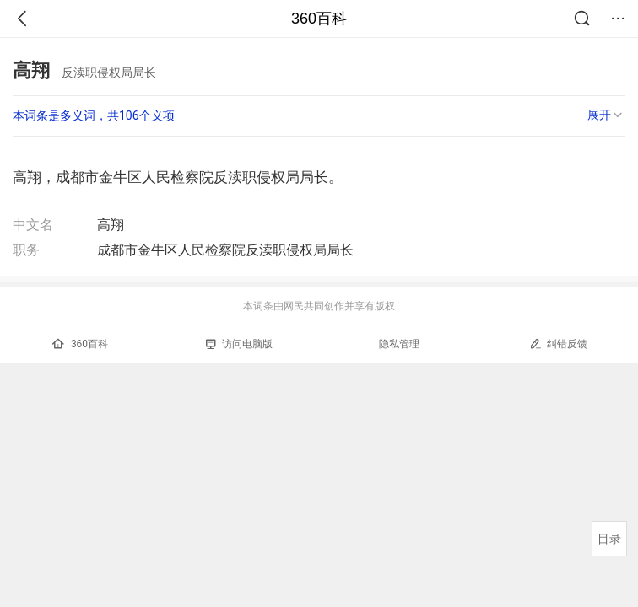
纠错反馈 (558, 343)
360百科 (319, 18)
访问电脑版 (239, 344)
